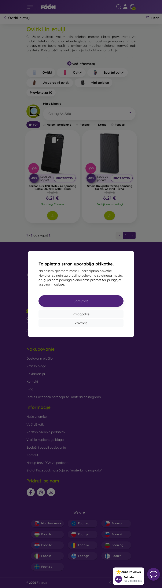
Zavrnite (81, 323)
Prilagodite (81, 314)
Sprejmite (81, 301)
